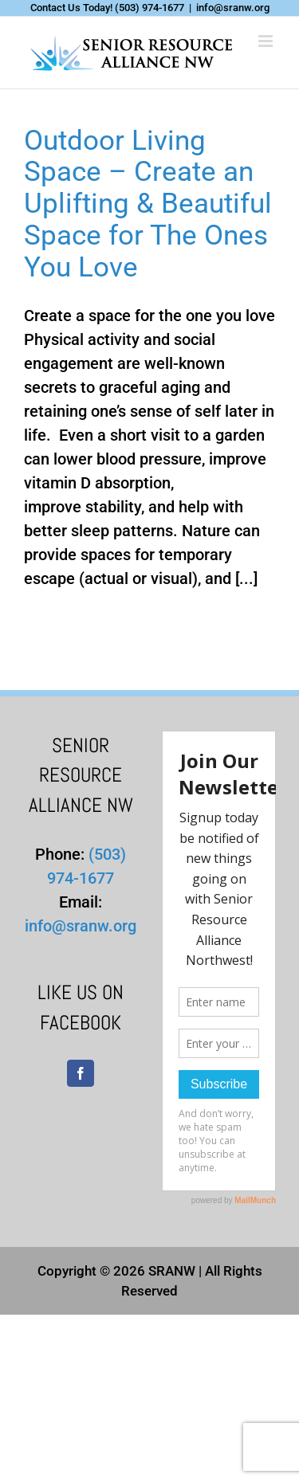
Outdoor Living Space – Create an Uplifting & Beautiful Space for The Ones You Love (148, 204)
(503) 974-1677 (149, 8)
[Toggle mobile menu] (266, 41)
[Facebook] (80, 1073)
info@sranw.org (232, 8)
